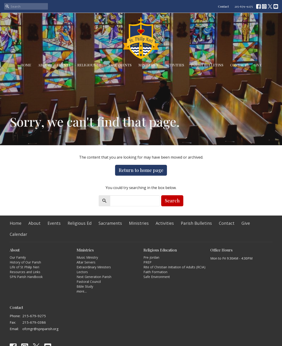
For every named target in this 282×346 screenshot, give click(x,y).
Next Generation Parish (94, 277)
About (44, 65)
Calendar (18, 234)
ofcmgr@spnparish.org (40, 328)
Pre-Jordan (151, 257)
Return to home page (141, 170)
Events (63, 65)
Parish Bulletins (207, 65)
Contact (223, 6)
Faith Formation (155, 272)
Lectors (82, 272)
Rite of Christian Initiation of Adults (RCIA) (174, 267)
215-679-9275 (244, 6)
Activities (174, 65)
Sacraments (119, 65)
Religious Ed (89, 65)
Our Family (18, 257)
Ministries (148, 65)
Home (26, 65)
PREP (147, 262)
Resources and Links (25, 272)
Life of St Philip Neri (24, 267)
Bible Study (85, 286)
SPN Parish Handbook (26, 277)
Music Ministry (87, 257)
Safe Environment (156, 277)
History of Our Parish (25, 262)
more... (82, 291)
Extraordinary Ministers (94, 267)
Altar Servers (86, 262)
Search (172, 200)
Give (258, 65)
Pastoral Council (89, 281)
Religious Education (160, 250)
